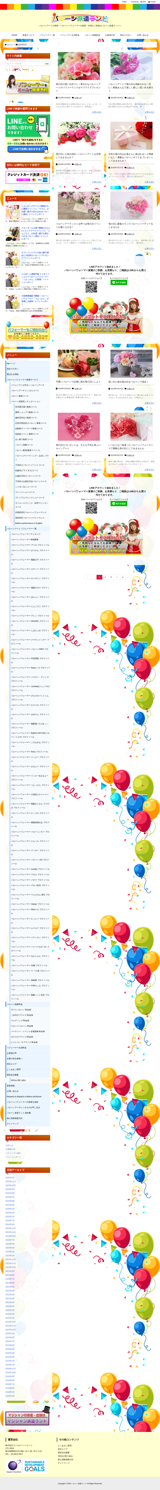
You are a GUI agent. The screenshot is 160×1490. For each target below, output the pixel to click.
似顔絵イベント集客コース (27, 434)
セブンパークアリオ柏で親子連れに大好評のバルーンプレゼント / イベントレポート (35, 255)
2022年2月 (10, 1294)
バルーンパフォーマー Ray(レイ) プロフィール (30, 670)
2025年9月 (10, 1189)
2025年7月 (10, 1197)
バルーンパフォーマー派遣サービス (22, 380)
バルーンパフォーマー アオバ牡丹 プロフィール (30, 887)
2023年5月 (10, 1244)
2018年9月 (10, 1376)
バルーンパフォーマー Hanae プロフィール (30, 904)
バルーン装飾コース (24, 445)
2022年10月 (10, 1267)
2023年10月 (10, 1236)
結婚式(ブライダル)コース (26, 470)
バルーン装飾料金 (14, 1004)
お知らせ (78, 97)
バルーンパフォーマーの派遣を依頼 (22, 1102)
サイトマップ (13, 1124)
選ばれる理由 (13, 374)
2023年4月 (10, 1248)
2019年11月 (10, 1326)
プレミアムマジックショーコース (30, 497)
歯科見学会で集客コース (26, 418)
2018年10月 (10, 1372)
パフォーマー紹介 (13, 1153)
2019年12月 (10, 1322)
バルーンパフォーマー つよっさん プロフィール (30, 787)
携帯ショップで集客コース (27, 412)
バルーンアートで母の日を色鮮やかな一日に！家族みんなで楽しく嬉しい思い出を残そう (130, 87)
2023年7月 (10, 1240)
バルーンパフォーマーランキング (25, 534)
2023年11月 (10, 1232)
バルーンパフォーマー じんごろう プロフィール (30, 608)
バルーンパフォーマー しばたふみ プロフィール (30, 632)
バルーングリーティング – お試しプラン (32, 458)
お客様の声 (12, 1053)
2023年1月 (10, 1255)
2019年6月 (10, 1345)
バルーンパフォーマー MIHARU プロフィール (30, 623)
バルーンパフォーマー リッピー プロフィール (30, 759)
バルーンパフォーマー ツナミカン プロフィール (30, 939)
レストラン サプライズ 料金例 (24, 1042)
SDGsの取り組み (18, 1080)
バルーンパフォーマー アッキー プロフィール (30, 852)
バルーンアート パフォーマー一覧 (22, 529)
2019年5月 (10, 1349)
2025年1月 (10, 1216)
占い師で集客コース (24, 439)
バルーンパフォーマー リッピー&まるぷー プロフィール (29, 778)
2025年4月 (10, 1205)
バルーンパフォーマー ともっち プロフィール (30, 843)
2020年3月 (10, 1310)
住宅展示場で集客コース (26, 407)
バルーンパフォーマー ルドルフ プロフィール (30, 930)
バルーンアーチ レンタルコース (25, 390)
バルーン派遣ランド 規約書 (19, 1113)
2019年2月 (10, 1361)
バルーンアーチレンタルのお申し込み (23, 1107)
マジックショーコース (25, 492)
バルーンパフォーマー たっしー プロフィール (30, 921)
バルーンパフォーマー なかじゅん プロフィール (30, 958)
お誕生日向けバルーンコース (28, 476)
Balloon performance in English (28, 523)
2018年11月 (10, 1368)
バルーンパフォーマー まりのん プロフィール (30, 552)
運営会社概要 (13, 1075)
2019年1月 (10, 1365)
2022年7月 (10, 1279)
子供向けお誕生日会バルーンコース (31, 481)
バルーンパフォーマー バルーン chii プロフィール (30, 862)
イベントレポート (13, 1157)
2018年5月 (10, 1392)
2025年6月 (10, 1201)
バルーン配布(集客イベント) (27, 450)
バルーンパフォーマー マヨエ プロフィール (30, 874)
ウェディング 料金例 (20, 1020)
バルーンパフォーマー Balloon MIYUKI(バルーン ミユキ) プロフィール (30, 735)
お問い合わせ (13, 1091)
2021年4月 (10, 1298)
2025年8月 (10, 1193)
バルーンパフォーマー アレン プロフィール (30, 616)
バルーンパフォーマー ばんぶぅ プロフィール (30, 599)
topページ (11, 363)
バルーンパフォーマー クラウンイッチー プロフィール (30, 642)
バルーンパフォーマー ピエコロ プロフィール (30, 707)
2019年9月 (10, 1333)
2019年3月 (10, 1357)
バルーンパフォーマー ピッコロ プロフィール (30, 815)
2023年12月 (10, 1228)
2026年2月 (10, 1177)
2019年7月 (10, 1341)
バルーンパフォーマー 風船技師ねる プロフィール (30, 824)
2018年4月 (10, 1396)
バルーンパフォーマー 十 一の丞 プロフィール (30, 973)
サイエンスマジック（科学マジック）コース (31, 505)
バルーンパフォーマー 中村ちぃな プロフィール (30, 987)
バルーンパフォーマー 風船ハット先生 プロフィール (30, 997)
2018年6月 (10, 1388)
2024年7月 (10, 1220)
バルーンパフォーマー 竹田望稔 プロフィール (30, 660)
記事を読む (97, 112)
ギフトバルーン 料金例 (21, 1010)
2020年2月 (10, 1314)
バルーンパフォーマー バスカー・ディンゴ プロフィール (30, 679)
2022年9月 (10, 1271)
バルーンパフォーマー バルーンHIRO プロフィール (29, 651)
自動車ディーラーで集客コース (29, 428)
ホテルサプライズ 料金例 (22, 1037)
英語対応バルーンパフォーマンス (30, 518)
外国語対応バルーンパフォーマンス (31, 512)
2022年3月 (10, 1291)
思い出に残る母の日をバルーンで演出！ (128, 380)
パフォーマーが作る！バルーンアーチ (27, 385)
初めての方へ (13, 369)
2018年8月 (10, 1380)
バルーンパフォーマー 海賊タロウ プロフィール (30, 590)
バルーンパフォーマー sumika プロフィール (30, 869)
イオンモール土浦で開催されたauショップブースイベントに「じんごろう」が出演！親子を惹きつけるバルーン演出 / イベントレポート (35, 233)
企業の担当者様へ (14, 1058)
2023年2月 (10, 1252)
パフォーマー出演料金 (16, 1048)
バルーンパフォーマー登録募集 (24, 539)
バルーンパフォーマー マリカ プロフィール (30, 545)
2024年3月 (10, 1224)
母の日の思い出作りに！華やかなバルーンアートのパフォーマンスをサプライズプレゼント (78, 87)
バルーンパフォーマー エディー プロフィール (30, 571)
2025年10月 (10, 1185)
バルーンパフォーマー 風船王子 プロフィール (30, 562)
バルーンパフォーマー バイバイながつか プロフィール (30, 949)
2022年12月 (10, 1259)
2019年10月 (10, 1329)
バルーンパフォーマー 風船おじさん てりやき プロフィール (30, 806)
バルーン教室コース (20, 396)
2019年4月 (10, 1353)
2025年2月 (10, 1213)
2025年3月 (10, 1209)
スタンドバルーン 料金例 (22, 1026)
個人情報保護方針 (14, 1118)
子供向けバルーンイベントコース (30, 465)
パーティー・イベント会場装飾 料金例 (28, 1031)
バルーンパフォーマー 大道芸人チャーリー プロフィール (30, 796)
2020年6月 (10, 1306)
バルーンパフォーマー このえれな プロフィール (30, 744)
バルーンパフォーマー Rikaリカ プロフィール (30, 911)
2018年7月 (10, 1384)
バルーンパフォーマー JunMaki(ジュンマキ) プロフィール (30, 688)
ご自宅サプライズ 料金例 (22, 1015)
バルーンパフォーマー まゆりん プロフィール (30, 716)
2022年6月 (10, 1283)
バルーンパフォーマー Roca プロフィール (29, 752)
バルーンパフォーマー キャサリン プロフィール (30, 580)
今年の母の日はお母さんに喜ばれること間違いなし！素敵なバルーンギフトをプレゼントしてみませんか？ (130, 156)
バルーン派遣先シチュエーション (25, 401)
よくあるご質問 (14, 1069)
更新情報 (11, 1086)
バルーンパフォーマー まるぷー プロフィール (30, 768)
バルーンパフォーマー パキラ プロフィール (30, 880)
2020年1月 (10, 1318)
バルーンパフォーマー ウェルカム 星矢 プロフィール (30, 897)
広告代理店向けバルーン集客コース (31, 423)
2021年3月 (10, 1302)
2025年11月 (10, 1181)
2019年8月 (10, 1337)
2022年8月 (10, 1275)
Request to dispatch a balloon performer (24, 1096)
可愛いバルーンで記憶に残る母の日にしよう (78, 380)
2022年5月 (10, 1287)
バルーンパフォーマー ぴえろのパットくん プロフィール (30, 698)
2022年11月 (10, 1263)
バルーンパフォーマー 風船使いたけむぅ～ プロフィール (30, 726)
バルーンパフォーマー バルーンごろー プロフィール (30, 834)
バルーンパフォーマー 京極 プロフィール (29, 965)
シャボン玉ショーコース (26, 487)
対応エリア (12, 1064)
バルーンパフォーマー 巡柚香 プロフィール (30, 980)
